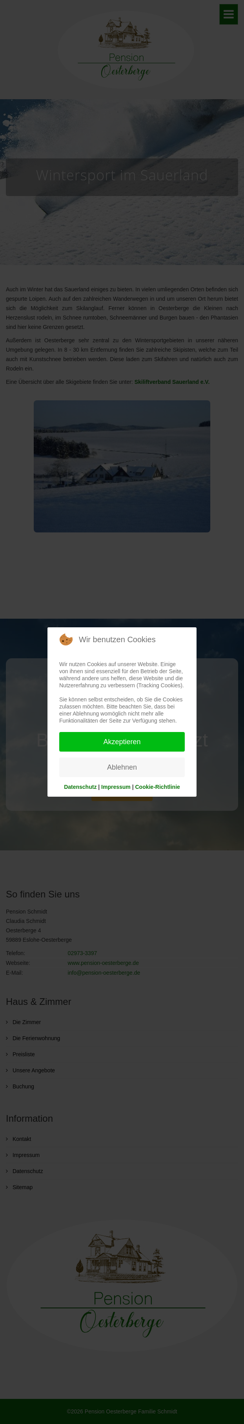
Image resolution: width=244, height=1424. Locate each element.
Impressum (116, 787)
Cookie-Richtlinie (157, 787)
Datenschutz (80, 787)
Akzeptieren (121, 742)
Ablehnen (122, 767)
